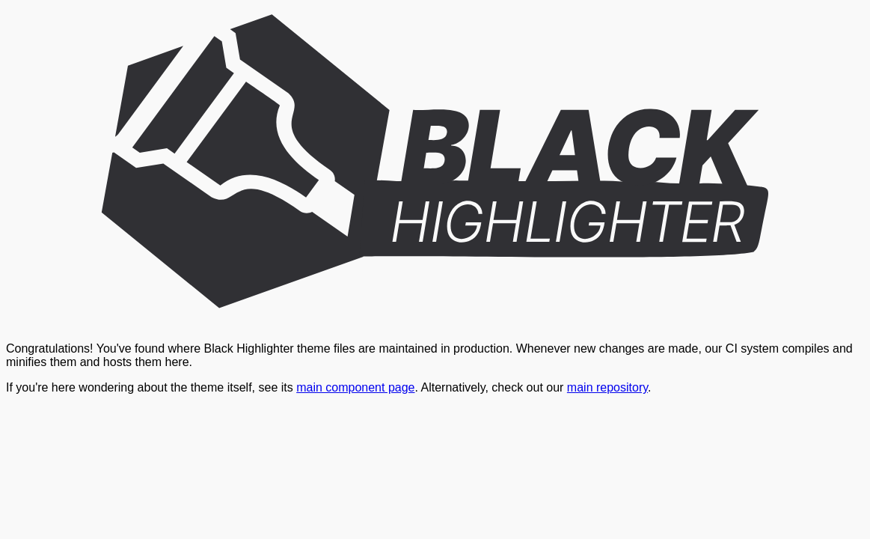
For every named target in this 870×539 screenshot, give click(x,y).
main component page (355, 387)
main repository (607, 387)
